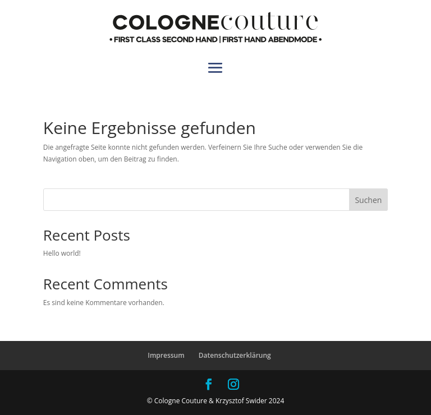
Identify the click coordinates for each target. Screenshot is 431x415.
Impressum (166, 355)
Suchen (368, 200)
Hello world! (62, 253)
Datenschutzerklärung (235, 355)
